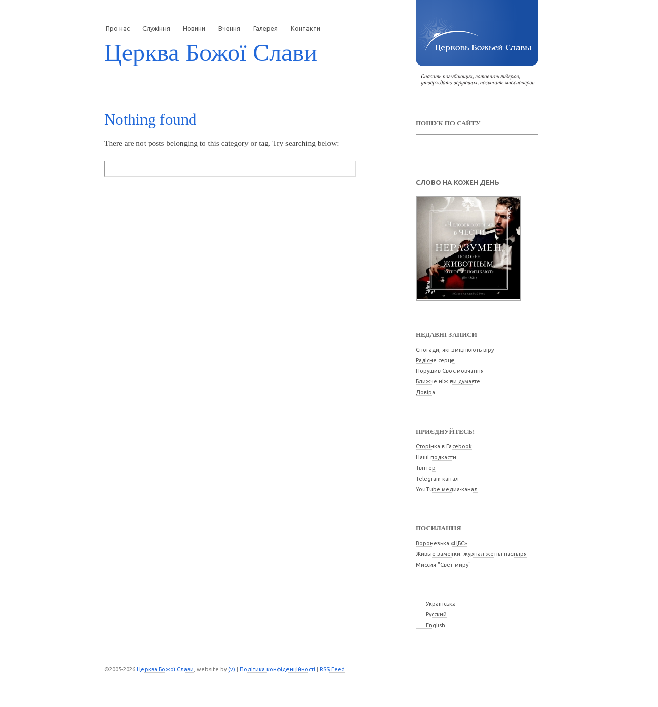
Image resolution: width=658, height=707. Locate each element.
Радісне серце (435, 360)
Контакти (305, 28)
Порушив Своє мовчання (450, 371)
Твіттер (426, 468)
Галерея (265, 28)
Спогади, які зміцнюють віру (455, 350)
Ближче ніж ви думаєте (448, 381)
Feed (332, 669)
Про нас (118, 28)
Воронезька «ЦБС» (441, 543)
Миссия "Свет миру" (443, 565)
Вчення (229, 28)
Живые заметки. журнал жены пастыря (471, 554)
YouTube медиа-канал (447, 489)
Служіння (156, 28)
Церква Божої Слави (210, 52)
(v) (231, 669)
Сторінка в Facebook (444, 446)
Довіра (425, 392)
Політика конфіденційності (277, 669)
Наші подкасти (436, 457)
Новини (194, 28)
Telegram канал (437, 479)
